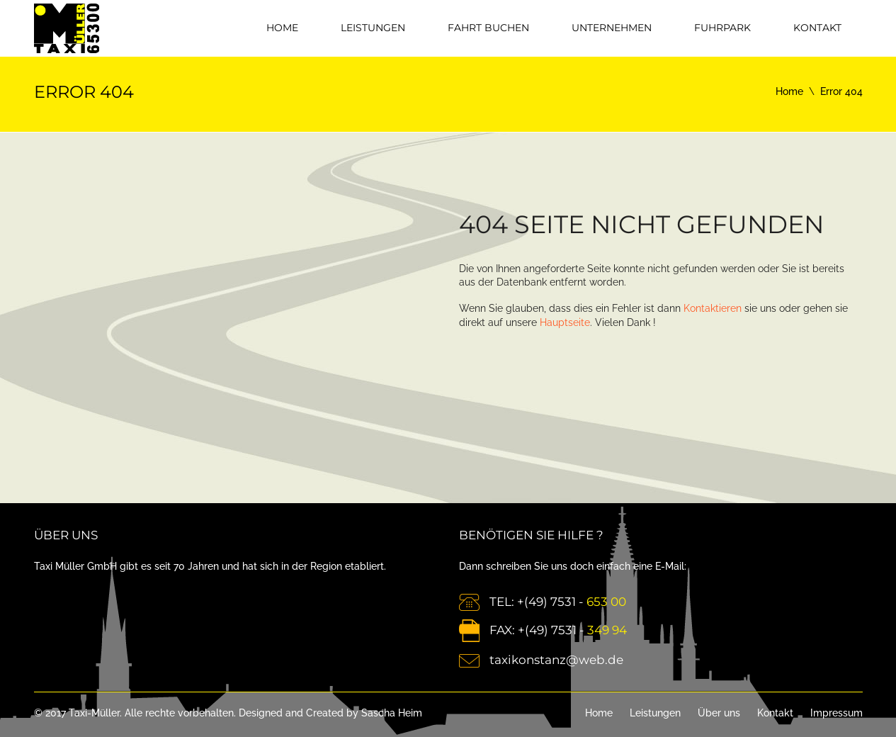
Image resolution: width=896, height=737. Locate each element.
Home (282, 27)
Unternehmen (612, 27)
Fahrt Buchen (488, 27)
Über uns (719, 713)
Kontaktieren (713, 308)
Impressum (836, 713)
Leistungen (373, 27)
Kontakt (817, 27)
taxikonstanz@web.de (556, 660)
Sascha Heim (391, 713)
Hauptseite (565, 322)
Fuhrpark (722, 27)
